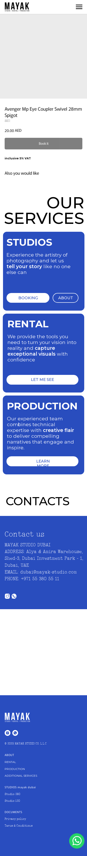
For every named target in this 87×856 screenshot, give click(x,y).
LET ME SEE (42, 379)
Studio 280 (12, 794)
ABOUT (65, 298)
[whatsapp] (15, 733)
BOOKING (28, 298)
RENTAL (10, 762)
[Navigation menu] (79, 7)
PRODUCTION (15, 769)
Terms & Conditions (18, 825)
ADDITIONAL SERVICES (21, 775)
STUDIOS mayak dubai (20, 787)
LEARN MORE (43, 463)
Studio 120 (12, 801)
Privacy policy (15, 819)
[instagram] (7, 733)
